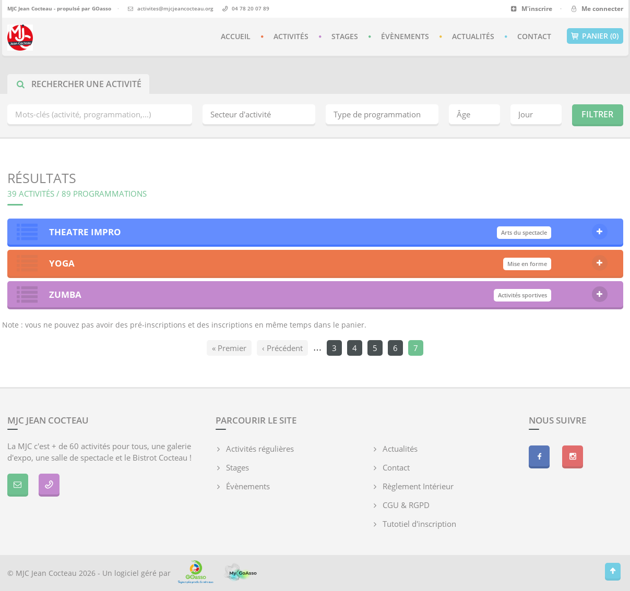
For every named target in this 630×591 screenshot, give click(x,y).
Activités (291, 36)
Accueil (236, 36)
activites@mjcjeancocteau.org (175, 8)
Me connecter (596, 8)
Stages (344, 36)
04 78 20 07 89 (250, 8)
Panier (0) (595, 36)
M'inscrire (531, 8)
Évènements (405, 36)
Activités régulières (260, 448)
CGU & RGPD (406, 505)
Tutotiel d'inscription (419, 523)
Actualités (473, 36)
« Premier (229, 348)
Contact (534, 36)
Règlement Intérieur (418, 486)
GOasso (101, 8)
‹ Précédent (282, 348)
